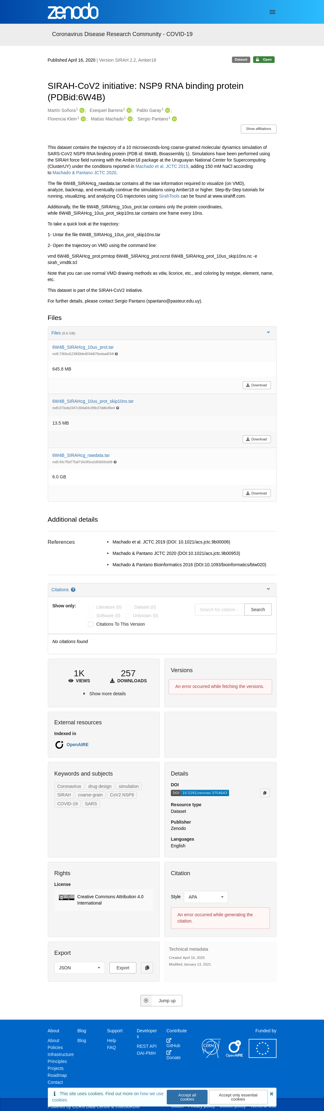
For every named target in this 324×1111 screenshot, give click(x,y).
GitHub (173, 1043)
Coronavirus (69, 786)
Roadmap (57, 1075)
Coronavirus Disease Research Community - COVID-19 (122, 34)
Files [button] (161, 332)
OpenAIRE (78, 744)
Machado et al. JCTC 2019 (161, 166)
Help (111, 1040)
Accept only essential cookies (238, 1097)
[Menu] (272, 12)
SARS (91, 803)
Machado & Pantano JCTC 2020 (84, 172)
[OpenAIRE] (234, 1056)
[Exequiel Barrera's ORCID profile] (128, 110)
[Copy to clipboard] (265, 793)
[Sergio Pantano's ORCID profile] (173, 119)
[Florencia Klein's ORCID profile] (82, 119)
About (53, 1040)
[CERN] (211, 1056)
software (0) (108, 615)
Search (258, 609)
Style (176, 896)
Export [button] (122, 967)
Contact (55, 1082)
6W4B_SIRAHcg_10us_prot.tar (83, 347)
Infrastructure (61, 1054)
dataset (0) (145, 607)
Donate (173, 1055)
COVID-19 (67, 803)
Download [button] (256, 385)
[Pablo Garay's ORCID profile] (167, 110)
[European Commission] (263, 1056)
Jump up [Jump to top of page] (158, 1000)
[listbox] (206, 897)
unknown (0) (145, 615)
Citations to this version (120, 624)
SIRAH (64, 794)
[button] (103, 900)
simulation (129, 786)
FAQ (111, 1047)
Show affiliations (258, 129)
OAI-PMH (146, 1053)
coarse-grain (90, 794)
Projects (56, 1068)
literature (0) (109, 607)
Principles (57, 1061)
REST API (147, 1046)
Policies (55, 1047)
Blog (81, 1040)
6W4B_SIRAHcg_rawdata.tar (81, 455)
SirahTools (169, 196)
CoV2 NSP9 (122, 794)
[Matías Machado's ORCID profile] (129, 119)
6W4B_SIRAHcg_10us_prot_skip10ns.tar (93, 401)
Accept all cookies (187, 1097)
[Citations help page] (73, 589)
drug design (99, 786)
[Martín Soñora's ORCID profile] (81, 110)
